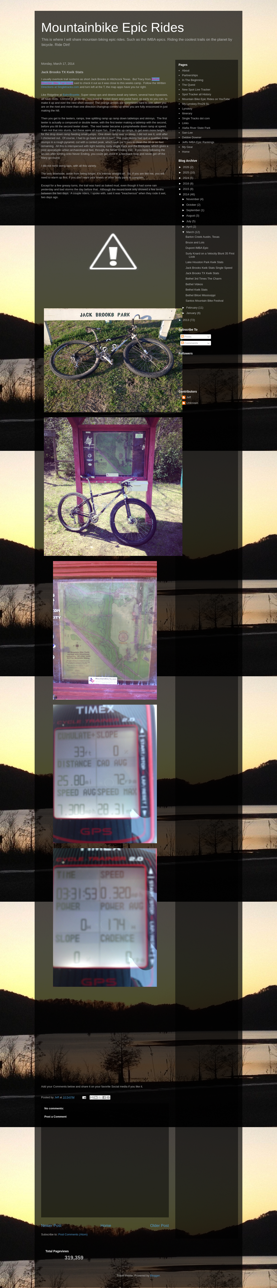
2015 (186, 189)
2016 (186, 183)
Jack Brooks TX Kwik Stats (202, 273)
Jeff (188, 397)
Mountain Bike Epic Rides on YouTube (206, 99)
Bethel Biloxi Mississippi (200, 295)
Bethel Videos (194, 284)
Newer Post (51, 1225)
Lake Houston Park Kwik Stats (204, 262)
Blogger (155, 1275)
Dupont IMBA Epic (196, 247)
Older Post (159, 1225)
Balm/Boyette (71, 94)
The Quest (188, 84)
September (193, 210)
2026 (186, 167)
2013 (186, 320)
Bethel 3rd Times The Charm (203, 278)
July (189, 221)
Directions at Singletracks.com (60, 87)
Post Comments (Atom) (73, 1234)
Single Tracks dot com (196, 118)
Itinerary (187, 113)
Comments (189, 343)
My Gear (187, 147)
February (192, 307)
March (190, 232)
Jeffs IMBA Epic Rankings (198, 142)
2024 (186, 178)
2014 (186, 194)
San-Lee (187, 132)
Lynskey (187, 108)
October (191, 204)
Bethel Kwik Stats (196, 289)
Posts (186, 336)
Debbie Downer (191, 137)
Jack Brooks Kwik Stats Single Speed (208, 267)
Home (106, 1225)
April (189, 226)
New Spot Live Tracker (196, 89)
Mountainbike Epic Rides (112, 27)
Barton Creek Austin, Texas (202, 236)
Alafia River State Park (196, 127)
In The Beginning (192, 80)
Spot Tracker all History (196, 94)
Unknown (192, 403)
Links (185, 123)
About (185, 70)
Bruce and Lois (194, 242)
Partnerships (190, 75)
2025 (186, 172)
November (193, 199)
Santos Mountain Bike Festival (204, 300)
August (191, 215)
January (191, 313)
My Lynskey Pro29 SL (195, 103)
